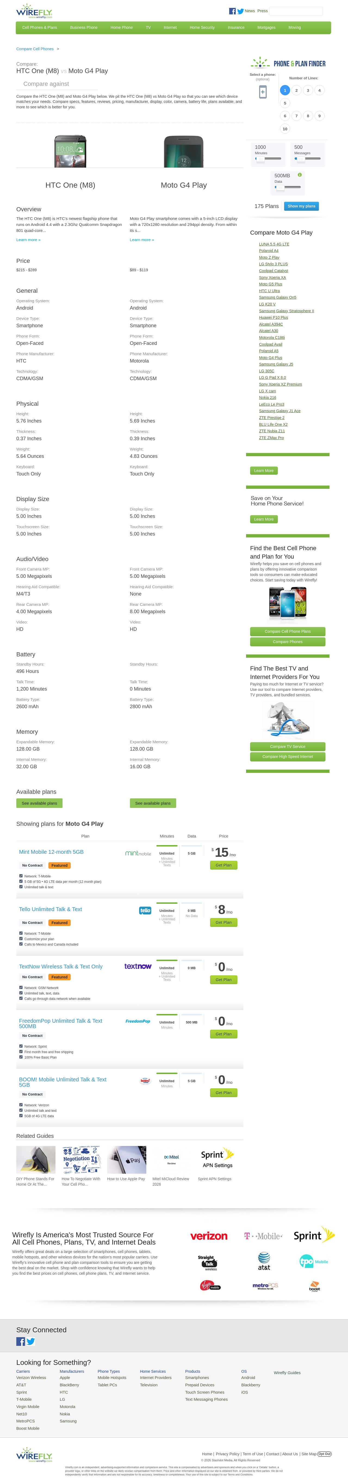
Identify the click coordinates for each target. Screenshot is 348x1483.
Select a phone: (263, 77)
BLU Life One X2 (273, 394)
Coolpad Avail (270, 313)
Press (262, 10)
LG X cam (267, 360)
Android (232, 1377)
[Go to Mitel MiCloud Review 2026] (172, 1160)
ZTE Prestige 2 (271, 387)
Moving (294, 27)
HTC (60, 1390)
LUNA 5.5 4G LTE (274, 213)
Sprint (21, 1390)
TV (148, 27)
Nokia (60, 1410)
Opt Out (324, 1449)
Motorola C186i (272, 307)
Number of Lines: (303, 78)
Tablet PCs (102, 1384)
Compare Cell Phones (35, 49)
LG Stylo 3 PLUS (273, 233)
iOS (229, 1390)
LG (58, 1397)
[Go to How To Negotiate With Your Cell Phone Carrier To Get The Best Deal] (81, 1160)
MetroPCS (24, 1417)
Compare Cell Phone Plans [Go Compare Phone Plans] (288, 601)
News (250, 10)
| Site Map (308, 1449)
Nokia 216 (267, 367)
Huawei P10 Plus (273, 287)
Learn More (264, 440)
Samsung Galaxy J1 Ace (280, 380)
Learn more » (28, 239)
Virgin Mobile (26, 1404)
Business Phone (84, 27)
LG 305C (266, 340)
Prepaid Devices (187, 1384)
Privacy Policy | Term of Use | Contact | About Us (257, 1449)
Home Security (202, 27)
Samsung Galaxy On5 (277, 267)
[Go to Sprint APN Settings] (217, 1160)
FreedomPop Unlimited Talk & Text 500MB (60, 1023)
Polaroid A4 (269, 220)
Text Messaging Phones (193, 1397)
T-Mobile (23, 1397)
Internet (170, 27)
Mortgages (266, 27)
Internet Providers (147, 1377)
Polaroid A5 (269, 320)
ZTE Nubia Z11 (272, 400)
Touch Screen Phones (192, 1390)
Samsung (63, 1417)
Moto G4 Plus (270, 327)
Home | (208, 1449)
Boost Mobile (26, 1423)
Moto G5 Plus (270, 253)
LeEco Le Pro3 (271, 373)
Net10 (21, 1410)
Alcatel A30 (268, 300)
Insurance (236, 27)
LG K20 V (267, 273)
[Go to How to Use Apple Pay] (126, 1160)
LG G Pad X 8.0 (272, 347)
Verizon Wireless (29, 1377)
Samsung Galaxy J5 (276, 333)
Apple (60, 1377)
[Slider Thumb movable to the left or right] (260, 130)
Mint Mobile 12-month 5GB (51, 852)
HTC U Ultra (269, 260)
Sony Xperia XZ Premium (280, 353)
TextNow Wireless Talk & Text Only (60, 966)
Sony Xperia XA (272, 247)
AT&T (20, 1384)
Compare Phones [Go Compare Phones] (288, 611)
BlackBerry (64, 1384)
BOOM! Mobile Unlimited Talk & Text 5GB (63, 1082)
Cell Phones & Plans (39, 27)
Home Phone (122, 27)
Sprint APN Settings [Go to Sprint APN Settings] (214, 1179)
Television (141, 1384)
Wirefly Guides (268, 1372)
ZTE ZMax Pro (271, 407)
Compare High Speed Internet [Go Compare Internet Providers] (288, 726)
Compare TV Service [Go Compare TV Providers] (288, 716)
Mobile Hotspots (106, 1377)
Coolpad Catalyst (273, 240)
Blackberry (234, 1384)
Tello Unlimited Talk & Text (50, 909)
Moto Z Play (269, 227)
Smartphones (185, 1377)
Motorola (63, 1404)
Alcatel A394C (271, 293)
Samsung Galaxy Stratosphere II (286, 280)
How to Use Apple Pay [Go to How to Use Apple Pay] (126, 1179)
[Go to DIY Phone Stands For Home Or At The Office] (35, 1160)
